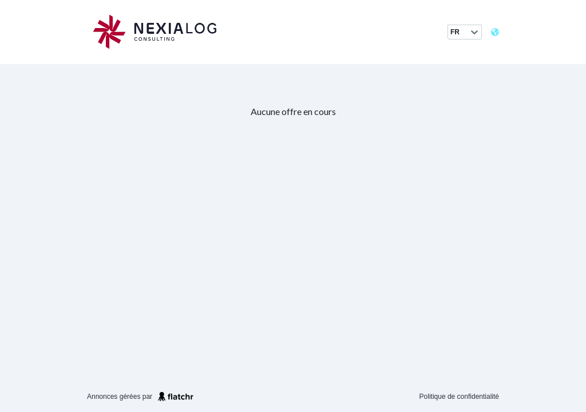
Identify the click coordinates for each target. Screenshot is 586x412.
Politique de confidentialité (459, 397)
